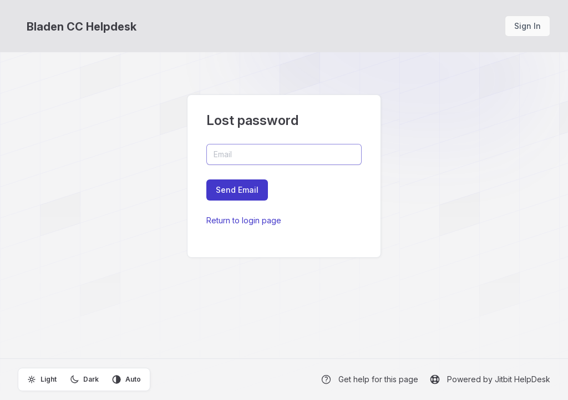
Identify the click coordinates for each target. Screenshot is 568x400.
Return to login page (243, 220)
